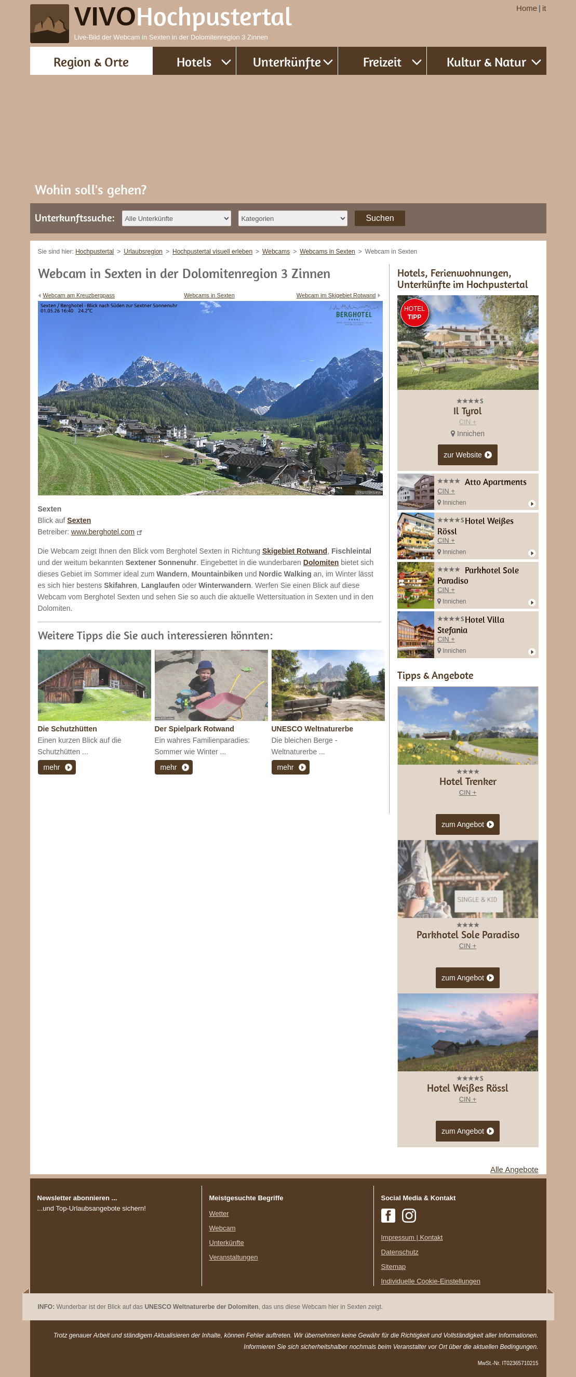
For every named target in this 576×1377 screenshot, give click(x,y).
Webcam (222, 1228)
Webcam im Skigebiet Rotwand (336, 295)
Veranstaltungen (233, 1257)
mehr (52, 767)
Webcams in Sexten (209, 295)
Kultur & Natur (486, 62)
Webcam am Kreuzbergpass (79, 295)
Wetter (219, 1213)
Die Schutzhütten (67, 729)
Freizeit (382, 62)
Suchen (380, 218)
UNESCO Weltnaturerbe (313, 729)
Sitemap (393, 1266)
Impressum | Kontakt (412, 1237)
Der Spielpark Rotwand (194, 729)
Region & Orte (91, 62)
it (544, 8)
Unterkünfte (287, 62)
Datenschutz (400, 1252)
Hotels (194, 62)
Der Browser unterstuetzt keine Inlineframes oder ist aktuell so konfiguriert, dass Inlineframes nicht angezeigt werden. (115, 1281)
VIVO (183, 16)
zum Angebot (467, 825)
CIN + (468, 422)
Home (526, 8)
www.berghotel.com (103, 532)
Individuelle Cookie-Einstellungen (431, 1281)
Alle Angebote (514, 1169)
